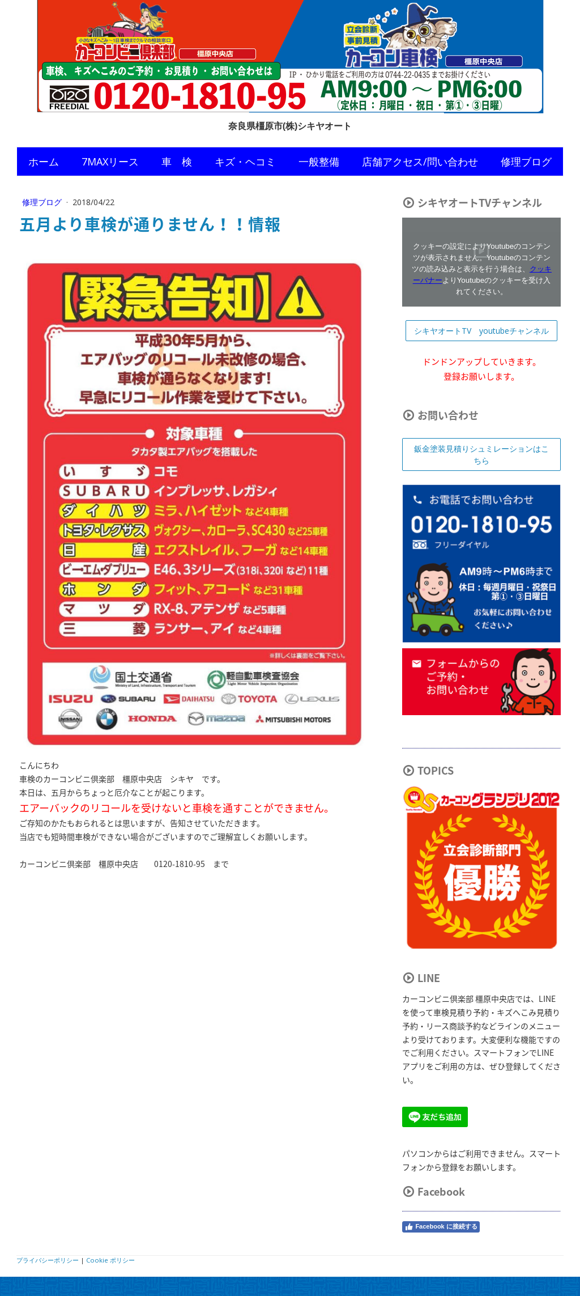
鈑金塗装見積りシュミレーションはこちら (481, 454)
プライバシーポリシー (47, 1260)
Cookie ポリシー (110, 1260)
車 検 (176, 161)
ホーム (43, 161)
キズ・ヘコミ (245, 161)
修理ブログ (526, 161)
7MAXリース (110, 161)
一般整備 (318, 161)
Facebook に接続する (440, 1226)
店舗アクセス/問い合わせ (420, 161)
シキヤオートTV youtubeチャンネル (481, 330)
